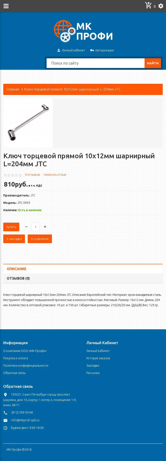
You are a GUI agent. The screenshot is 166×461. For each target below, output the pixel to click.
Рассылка (93, 372)
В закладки (14, 239)
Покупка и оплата (15, 358)
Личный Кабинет (98, 350)
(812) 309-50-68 (22, 412)
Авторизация (102, 50)
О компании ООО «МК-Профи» (24, 350)
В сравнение (40, 239)
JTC (32, 195)
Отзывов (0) (18, 278)
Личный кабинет (71, 50)
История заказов (98, 358)
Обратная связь (14, 372)
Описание (16, 269)
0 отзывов (32, 174)
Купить (11, 227)
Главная (12, 89)
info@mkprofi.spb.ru (25, 420)
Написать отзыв (55, 174)
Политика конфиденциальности (25, 365)
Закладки (92, 365)
